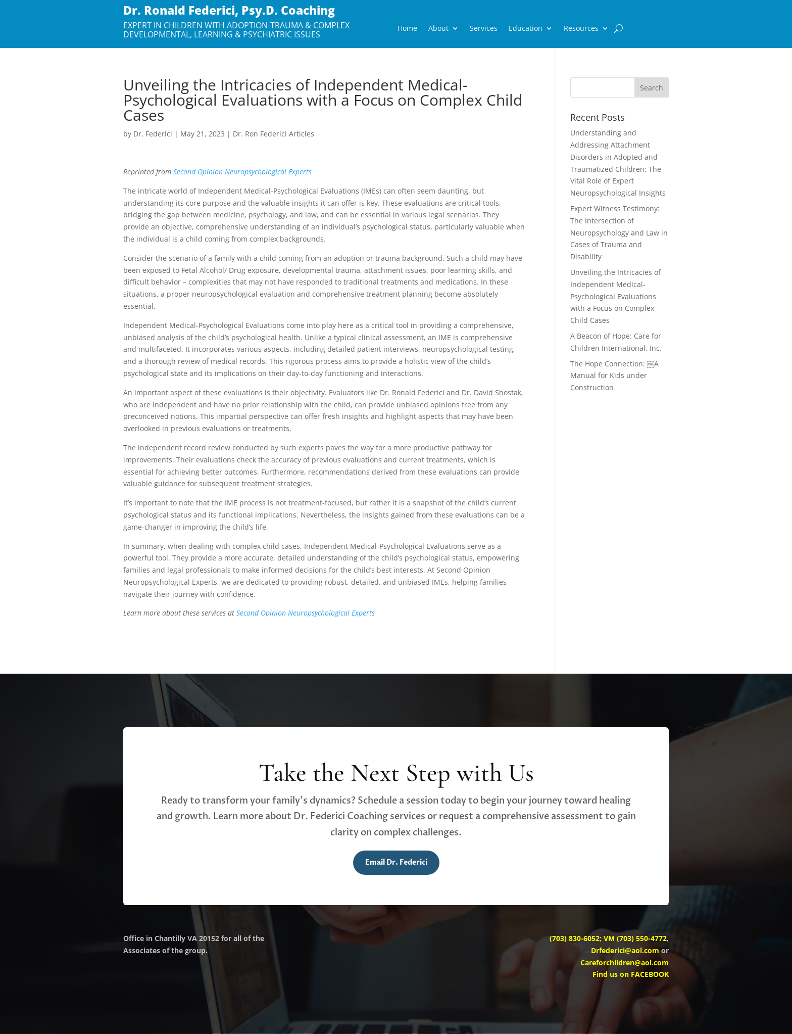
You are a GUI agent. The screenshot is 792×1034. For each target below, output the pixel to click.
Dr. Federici (152, 133)
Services (484, 29)
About (438, 29)
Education (525, 29)
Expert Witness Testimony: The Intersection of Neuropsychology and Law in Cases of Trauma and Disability (619, 232)
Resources (581, 29)
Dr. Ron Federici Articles (273, 133)
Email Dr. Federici (396, 862)
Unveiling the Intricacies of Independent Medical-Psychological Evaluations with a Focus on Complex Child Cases (615, 296)
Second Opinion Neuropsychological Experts (242, 171)
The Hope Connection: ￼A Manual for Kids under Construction (614, 376)
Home (407, 29)
